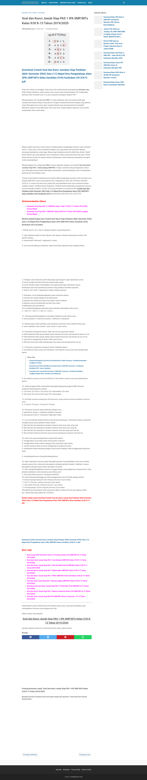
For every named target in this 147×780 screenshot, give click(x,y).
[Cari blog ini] (124, 2)
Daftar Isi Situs (86, 769)
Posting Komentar (52, 29)
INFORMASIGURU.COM (76, 777)
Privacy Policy (75, 769)
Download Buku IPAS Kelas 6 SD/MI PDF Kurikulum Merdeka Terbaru (114, 75)
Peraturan (53, 3)
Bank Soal (82, 3)
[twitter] (48, 637)
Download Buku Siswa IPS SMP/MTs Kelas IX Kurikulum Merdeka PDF (113, 65)
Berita (44, 3)
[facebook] (30, 637)
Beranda (58, 769)
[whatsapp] (83, 637)
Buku (90, 3)
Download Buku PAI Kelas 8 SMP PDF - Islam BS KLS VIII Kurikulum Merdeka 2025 (114, 55)
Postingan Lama (84, 754)
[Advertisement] (57, 128)
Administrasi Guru (68, 3)
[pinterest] (65, 637)
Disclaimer (66, 769)
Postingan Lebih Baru (30, 754)
